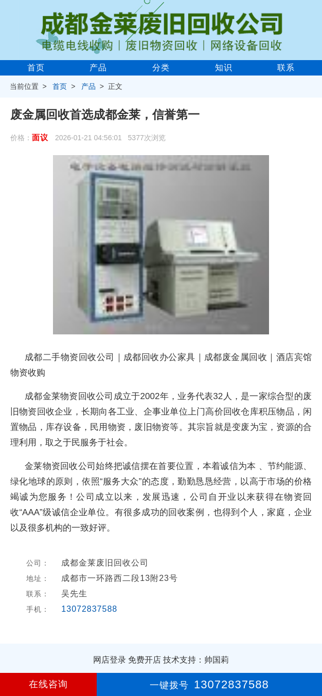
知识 (223, 67)
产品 (98, 67)
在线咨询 (48, 684)
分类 (161, 67)
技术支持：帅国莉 (196, 659)
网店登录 (109, 659)
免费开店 (144, 659)
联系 (286, 67)
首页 (36, 67)
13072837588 (89, 609)
